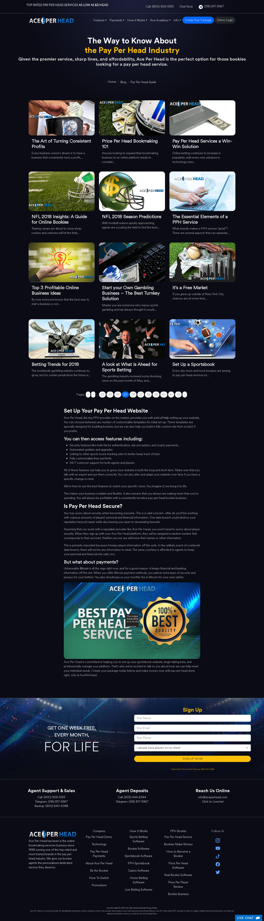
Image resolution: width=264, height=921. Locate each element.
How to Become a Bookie (178, 853)
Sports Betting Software (139, 839)
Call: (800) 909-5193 (160, 6)
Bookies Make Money (178, 844)
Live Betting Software (138, 890)
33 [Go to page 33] (110, 394)
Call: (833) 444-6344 (132, 797)
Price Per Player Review (178, 884)
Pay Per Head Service (178, 837)
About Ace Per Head (99, 863)
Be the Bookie (99, 870)
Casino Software (138, 870)
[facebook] (217, 864)
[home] (112, 82)
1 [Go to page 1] (93, 394)
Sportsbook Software (138, 856)
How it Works (136, 20)
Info (176, 20)
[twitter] (217, 872)
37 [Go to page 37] (140, 394)
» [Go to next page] (184, 394)
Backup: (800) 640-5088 (203, 769)
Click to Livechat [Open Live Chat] (212, 801)
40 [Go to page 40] (164, 394)
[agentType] (192, 747)
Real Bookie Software (178, 875)
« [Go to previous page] (88, 394)
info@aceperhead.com (212, 797)
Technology (99, 844)
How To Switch (99, 878)
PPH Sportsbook (139, 863)
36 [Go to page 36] (133, 394)
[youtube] (217, 848)
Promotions (99, 885)
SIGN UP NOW (193, 759)
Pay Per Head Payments (99, 853)
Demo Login (225, 20)
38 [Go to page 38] (148, 394)
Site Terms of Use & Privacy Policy (143, 908)
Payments (116, 20)
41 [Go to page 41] (171, 394)
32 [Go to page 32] (102, 394)
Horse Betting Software (139, 880)
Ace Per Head (112, 908)
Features (98, 20)
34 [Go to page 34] (118, 394)
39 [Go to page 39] (156, 394)
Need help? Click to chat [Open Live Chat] (181, 769)
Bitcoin (84, 568)
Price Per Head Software (178, 865)
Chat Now (186, 6)
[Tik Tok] (217, 856)
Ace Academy (159, 20)
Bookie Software (138, 849)
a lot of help (161, 418)
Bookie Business (178, 894)
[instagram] (217, 840)
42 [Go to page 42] (178, 394)
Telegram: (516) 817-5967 (51, 801)
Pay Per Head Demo (99, 837)
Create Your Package (198, 20)
